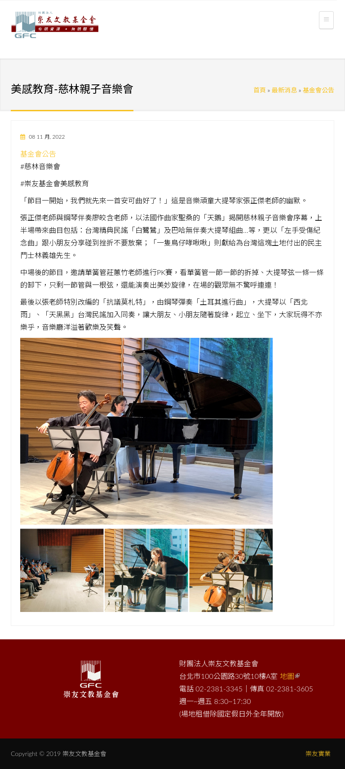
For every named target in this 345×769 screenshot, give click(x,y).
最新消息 (284, 90)
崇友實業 (318, 753)
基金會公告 (318, 90)
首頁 (259, 90)
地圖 (290, 676)
